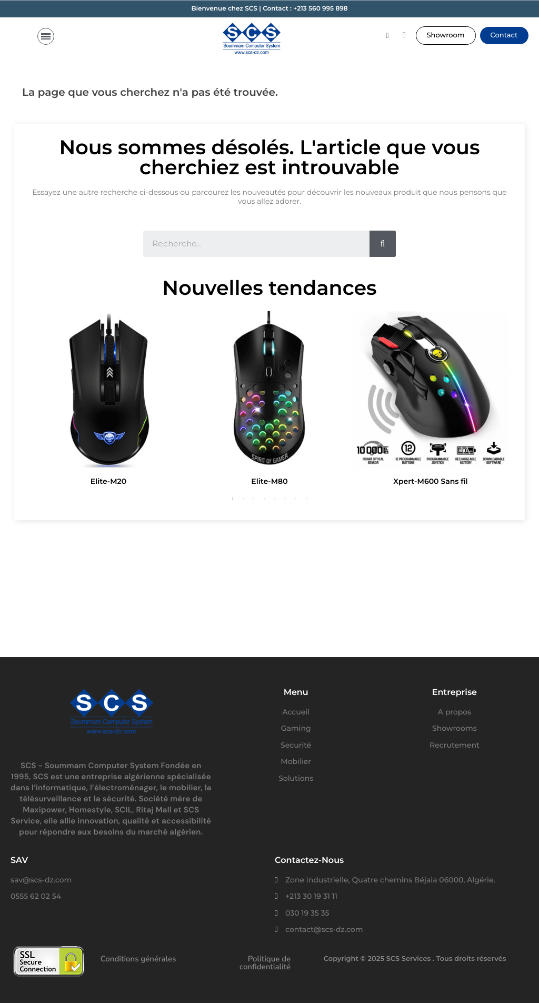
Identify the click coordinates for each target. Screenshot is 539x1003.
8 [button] (306, 498)
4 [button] (264, 498)
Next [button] (495, 400)
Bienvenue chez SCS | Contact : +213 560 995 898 (269, 9)
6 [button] (285, 498)
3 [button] (253, 498)
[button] (446, 35)
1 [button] (232, 498)
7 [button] (296, 498)
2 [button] (243, 498)
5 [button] (275, 498)
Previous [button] (43, 400)
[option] (108, 400)
